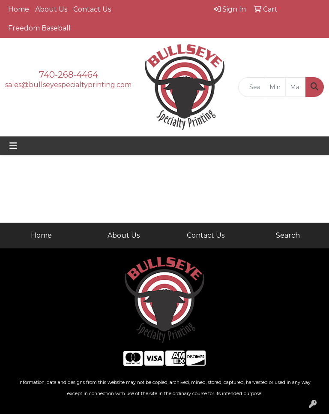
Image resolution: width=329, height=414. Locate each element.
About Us (51, 9)
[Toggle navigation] (13, 146)
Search (288, 235)
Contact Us (92, 9)
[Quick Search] (252, 87)
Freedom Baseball (39, 28)
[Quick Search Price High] (295, 87)
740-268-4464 (68, 75)
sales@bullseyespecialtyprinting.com (68, 85)
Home (18, 9)
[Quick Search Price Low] (275, 87)
